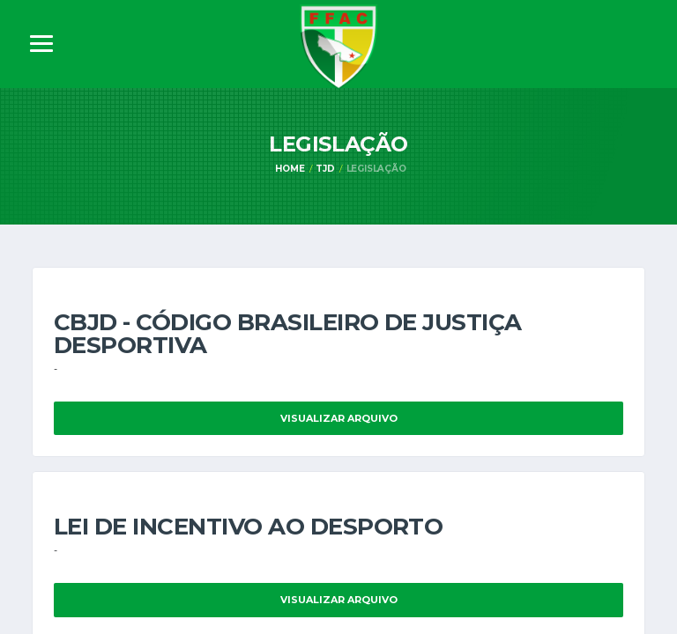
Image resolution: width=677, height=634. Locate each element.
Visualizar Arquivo (339, 418)
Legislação (376, 168)
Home (289, 168)
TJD (325, 168)
